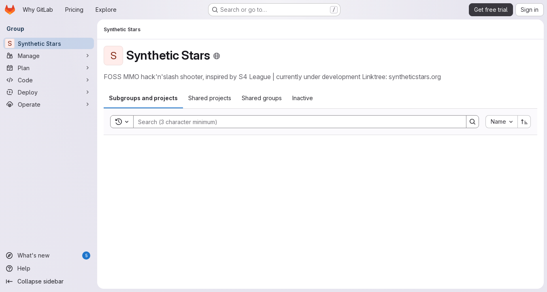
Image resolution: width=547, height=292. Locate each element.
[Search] (295, 122)
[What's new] (48, 255)
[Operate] (48, 104)
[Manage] (48, 55)
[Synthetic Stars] (48, 43)
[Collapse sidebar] (48, 281)
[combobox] (501, 121)
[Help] (48, 268)
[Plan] (48, 67)
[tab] (143, 98)
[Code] (48, 80)
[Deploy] (48, 92)
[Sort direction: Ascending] (524, 121)
